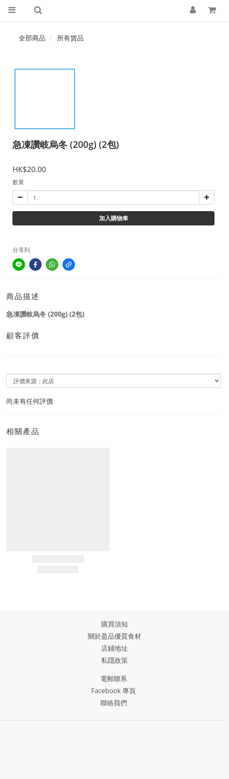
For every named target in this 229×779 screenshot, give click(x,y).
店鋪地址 (114, 648)
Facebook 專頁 (113, 690)
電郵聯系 (113, 678)
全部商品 (32, 37)
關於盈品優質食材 (114, 636)
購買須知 (114, 624)
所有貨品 (70, 37)
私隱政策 (114, 660)
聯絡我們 (113, 702)
